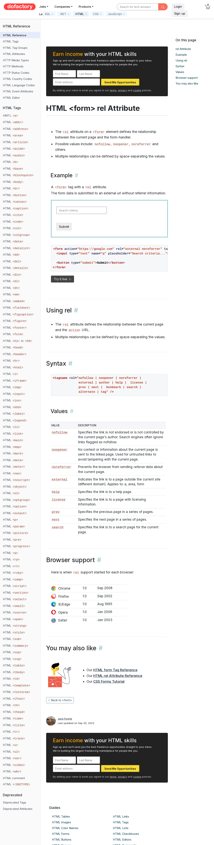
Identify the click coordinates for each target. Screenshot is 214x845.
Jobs (42, 6)
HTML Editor (11, 97)
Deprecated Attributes (17, 809)
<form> (98, 132)
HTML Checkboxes (126, 834)
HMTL (10, 116)
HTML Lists (120, 828)
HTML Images (61, 822)
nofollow (59, 432)
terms (113, 90)
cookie (137, 90)
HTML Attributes (14, 54)
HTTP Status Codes (16, 73)
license (58, 500)
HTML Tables (61, 816)
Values (180, 72)
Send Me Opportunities (120, 82)
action (74, 330)
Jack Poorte (65, 718)
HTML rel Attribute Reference (117, 676)
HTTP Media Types (16, 60)
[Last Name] (88, 73)
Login (178, 6)
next (55, 520)
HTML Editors (122, 839)
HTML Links (121, 816)
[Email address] (76, 82)
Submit (64, 227)
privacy (122, 90)
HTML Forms (60, 834)
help (55, 492)
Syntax (180, 66)
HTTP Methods (13, 66)
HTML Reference (14, 35)
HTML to (17, 341)
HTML (13, 122)
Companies (62, 6)
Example (181, 54)
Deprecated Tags (14, 802)
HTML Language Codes (19, 85)
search (57, 527)
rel (66, 132)
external (59, 479)
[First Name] (64, 73)
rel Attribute (183, 49)
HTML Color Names (65, 828)
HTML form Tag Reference (115, 670)
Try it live (62, 279)
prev (55, 512)
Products (85, 6)
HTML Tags (11, 41)
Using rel (181, 60)
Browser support (187, 78)
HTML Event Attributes (18, 91)
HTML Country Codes (17, 79)
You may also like (187, 83)
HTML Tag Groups (15, 48)
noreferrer (61, 467)
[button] (48, 14)
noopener (59, 450)
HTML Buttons (61, 839)
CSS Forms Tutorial (108, 681)
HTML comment (14, 778)
